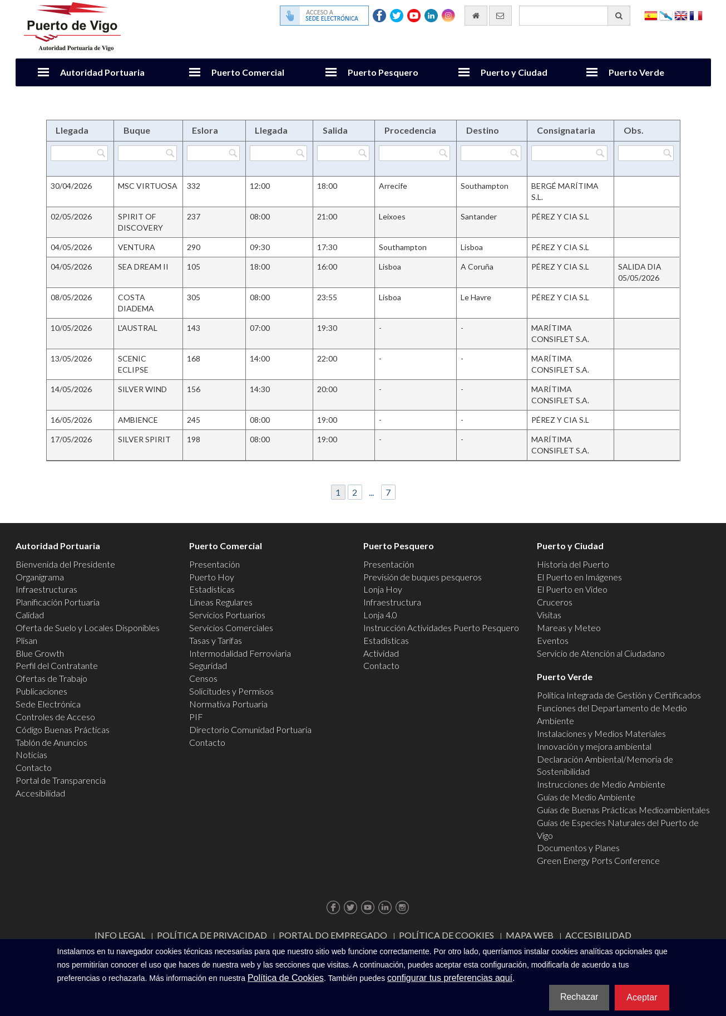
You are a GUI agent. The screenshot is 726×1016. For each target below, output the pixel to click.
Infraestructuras (46, 589)
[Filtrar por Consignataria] (569, 153)
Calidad (30, 614)
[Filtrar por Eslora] (213, 153)
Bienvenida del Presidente (65, 564)
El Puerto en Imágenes (579, 577)
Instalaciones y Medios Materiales (601, 733)
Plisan (26, 640)
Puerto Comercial (247, 72)
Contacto (34, 767)
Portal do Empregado (333, 935)
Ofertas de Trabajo (51, 678)
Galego (666, 14)
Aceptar (641, 997)
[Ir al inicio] (476, 16)
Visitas (549, 614)
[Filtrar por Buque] (147, 153)
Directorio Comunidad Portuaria (250, 729)
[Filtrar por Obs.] (646, 153)
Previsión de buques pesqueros (422, 577)
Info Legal (120, 935)
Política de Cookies (446, 935)
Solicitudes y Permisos (231, 691)
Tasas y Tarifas (215, 640)
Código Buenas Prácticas (63, 729)
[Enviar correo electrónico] (500, 16)
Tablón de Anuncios (51, 742)
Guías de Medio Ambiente (586, 797)
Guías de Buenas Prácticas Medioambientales (623, 809)
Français (696, 14)
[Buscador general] (574, 16)
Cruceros (554, 602)
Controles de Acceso (55, 716)
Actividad (381, 653)
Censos (203, 678)
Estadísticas (212, 589)
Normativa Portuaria (228, 703)
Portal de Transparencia (61, 780)
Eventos (553, 640)
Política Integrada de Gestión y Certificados (619, 695)
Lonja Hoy (382, 589)
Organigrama (40, 577)
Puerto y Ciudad (514, 72)
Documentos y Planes (578, 847)
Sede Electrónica (48, 703)
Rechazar (579, 997)
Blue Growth (40, 653)
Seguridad (208, 665)
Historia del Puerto (573, 564)
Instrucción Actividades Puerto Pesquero (441, 627)
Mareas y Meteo (569, 627)
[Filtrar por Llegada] (79, 153)
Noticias (31, 754)
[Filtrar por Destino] (491, 153)
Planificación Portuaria (58, 602)
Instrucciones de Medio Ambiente (601, 784)
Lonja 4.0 (380, 614)
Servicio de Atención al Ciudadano (601, 653)
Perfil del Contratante (57, 665)
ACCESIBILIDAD (598, 935)
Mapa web (530, 935)
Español (651, 14)
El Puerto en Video (572, 589)
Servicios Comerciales (231, 627)
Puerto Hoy (211, 577)
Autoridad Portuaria (102, 72)
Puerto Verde (636, 72)
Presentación (214, 564)
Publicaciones (41, 691)
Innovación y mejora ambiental (594, 746)
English (681, 14)
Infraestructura (392, 602)
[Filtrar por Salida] (343, 153)
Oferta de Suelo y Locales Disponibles (88, 627)
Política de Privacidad (212, 935)
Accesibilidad (40, 793)
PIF (196, 716)
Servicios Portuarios (227, 614)
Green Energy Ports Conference (598, 860)
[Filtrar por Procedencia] (414, 153)
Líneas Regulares (221, 602)
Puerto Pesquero (383, 72)
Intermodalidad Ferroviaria (240, 653)
